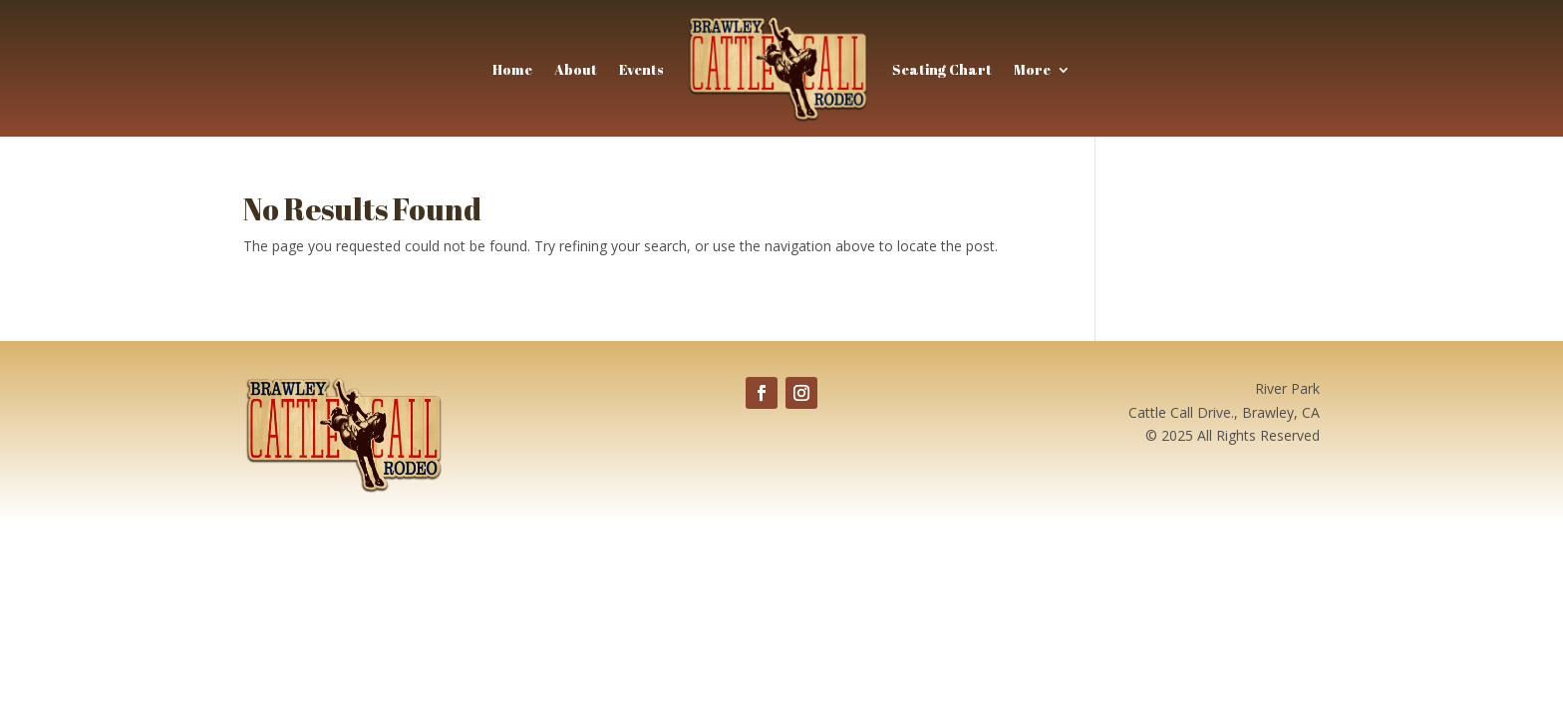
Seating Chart (942, 69)
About (575, 69)
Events (641, 69)
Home (512, 69)
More (1032, 69)
